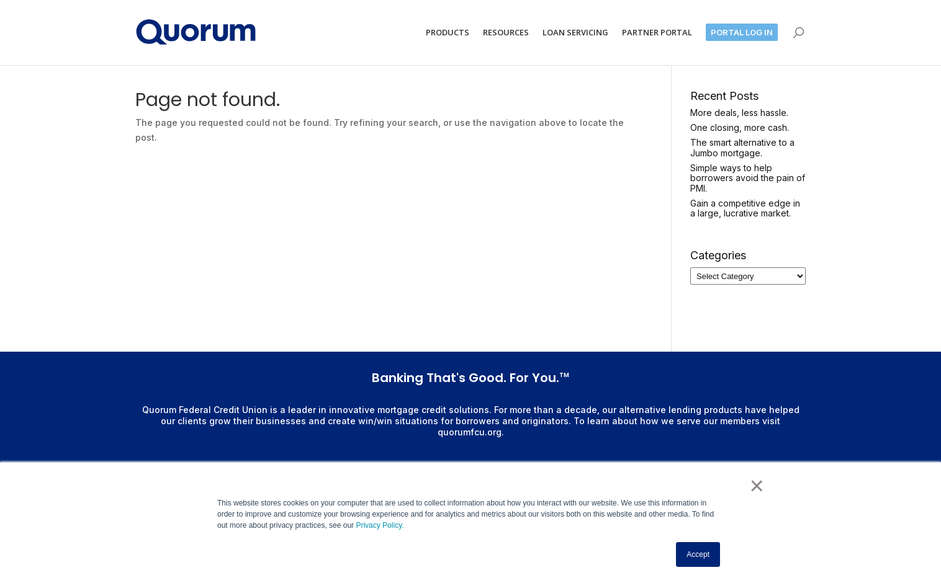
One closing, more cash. (739, 127)
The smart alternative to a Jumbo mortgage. (742, 147)
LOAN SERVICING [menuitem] (575, 32)
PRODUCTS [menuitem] (447, 32)
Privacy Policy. (378, 525)
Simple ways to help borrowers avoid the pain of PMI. (747, 178)
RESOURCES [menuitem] (506, 32)
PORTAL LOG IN (742, 32)
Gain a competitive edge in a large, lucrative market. (745, 208)
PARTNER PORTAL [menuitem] (657, 32)
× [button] (757, 485)
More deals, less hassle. (739, 112)
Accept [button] (698, 554)
